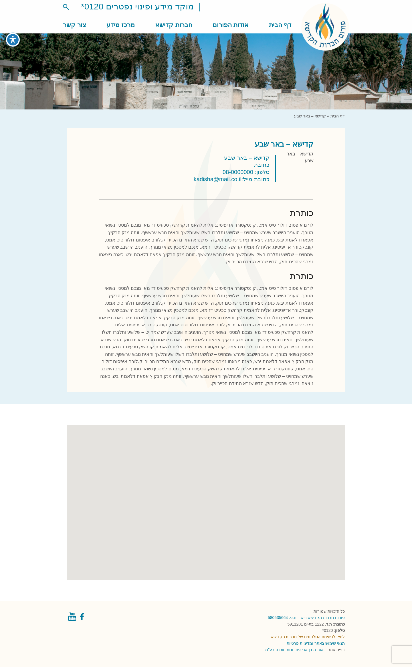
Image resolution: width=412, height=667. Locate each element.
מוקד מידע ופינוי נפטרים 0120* (137, 6)
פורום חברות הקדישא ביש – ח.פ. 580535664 (306, 617)
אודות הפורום (231, 25)
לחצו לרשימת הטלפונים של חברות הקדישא (308, 636)
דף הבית (280, 25)
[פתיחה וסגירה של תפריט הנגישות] (13, 35)
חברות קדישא (173, 25)
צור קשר (74, 25)
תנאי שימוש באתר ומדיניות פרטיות (316, 643)
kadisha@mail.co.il (217, 179)
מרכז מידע (120, 25)
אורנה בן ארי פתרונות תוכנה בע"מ (294, 649)
